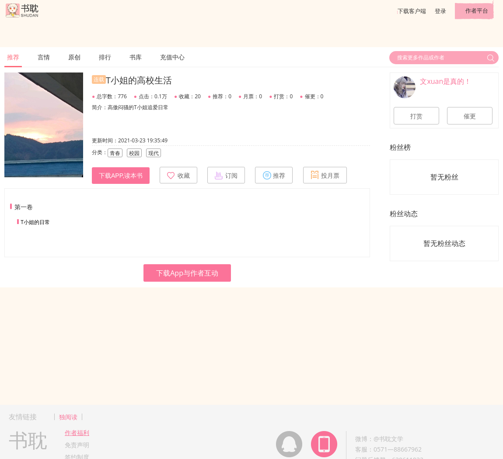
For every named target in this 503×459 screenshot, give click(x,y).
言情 (44, 57)
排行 (105, 57)
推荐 (13, 57)
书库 (135, 57)
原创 (74, 57)
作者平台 (476, 10)
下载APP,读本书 (121, 175)
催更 (470, 116)
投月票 (325, 175)
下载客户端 (412, 11)
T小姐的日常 (35, 222)
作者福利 (77, 432)
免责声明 (77, 445)
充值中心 (172, 57)
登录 (440, 11)
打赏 (416, 116)
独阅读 (68, 417)
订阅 (226, 175)
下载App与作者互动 (187, 273)
